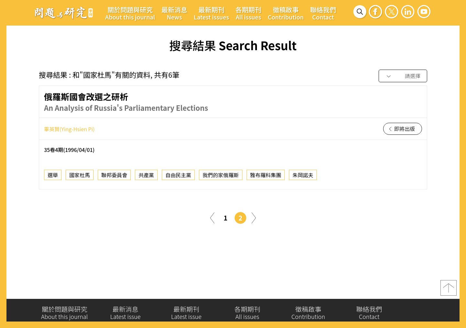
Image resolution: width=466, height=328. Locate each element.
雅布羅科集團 (265, 176)
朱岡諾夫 (303, 176)
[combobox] (403, 76)
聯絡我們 (323, 13)
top (448, 290)
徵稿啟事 (286, 13)
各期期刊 (248, 13)
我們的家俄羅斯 (221, 176)
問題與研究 (63, 12)
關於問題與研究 (130, 13)
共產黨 (146, 176)
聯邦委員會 (114, 176)
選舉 (53, 176)
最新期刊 (211, 13)
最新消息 (174, 13)
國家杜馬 (79, 176)
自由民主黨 (178, 176)
